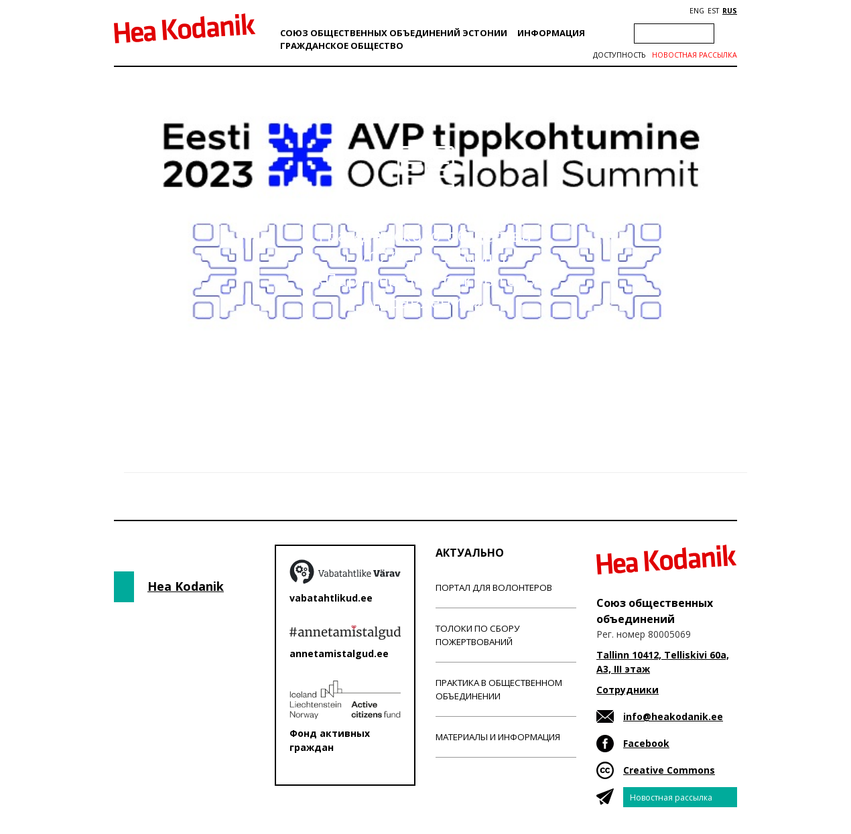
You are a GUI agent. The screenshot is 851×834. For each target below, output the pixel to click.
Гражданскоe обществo (341, 46)
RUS (729, 10)
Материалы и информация (498, 737)
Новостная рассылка (694, 55)
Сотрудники (627, 689)
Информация (551, 33)
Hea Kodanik (185, 586)
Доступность (619, 55)
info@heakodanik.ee (673, 716)
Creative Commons (669, 770)
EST (713, 10)
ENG (697, 10)
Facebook (646, 743)
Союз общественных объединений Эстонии (393, 33)
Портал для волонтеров (494, 587)
